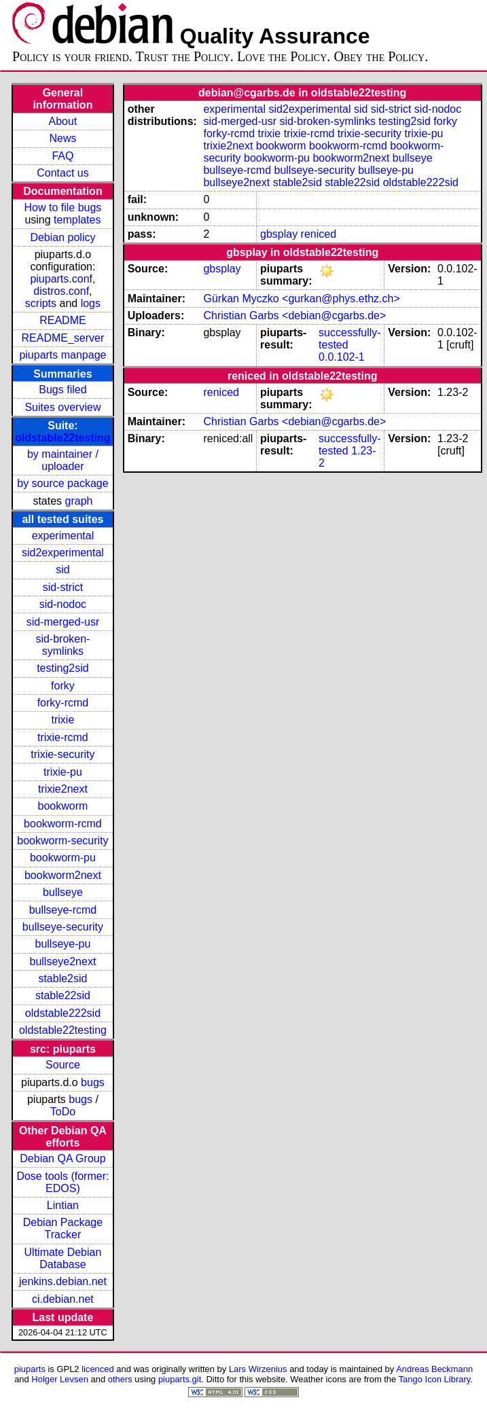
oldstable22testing (62, 438)
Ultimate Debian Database (63, 1258)
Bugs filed (62, 389)
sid (62, 569)
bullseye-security (62, 927)
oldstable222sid (63, 1013)
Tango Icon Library (435, 1379)
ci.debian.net (63, 1299)
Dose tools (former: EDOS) (62, 1182)
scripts (40, 303)
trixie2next (63, 789)
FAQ (62, 156)
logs (91, 303)
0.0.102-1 (342, 357)
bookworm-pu (63, 857)
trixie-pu (62, 772)
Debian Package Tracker (63, 1228)
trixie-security (62, 754)
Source (63, 1064)
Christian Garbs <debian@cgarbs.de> (294, 315)
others (120, 1379)
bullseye (63, 892)
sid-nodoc (62, 604)
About (63, 121)
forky (63, 685)
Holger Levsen (59, 1379)
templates (77, 220)
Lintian (63, 1205)
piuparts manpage (62, 355)
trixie (63, 719)
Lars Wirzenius (258, 1369)
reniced (318, 234)
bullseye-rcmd (63, 910)
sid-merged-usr (63, 622)
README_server (63, 338)
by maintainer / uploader (62, 460)
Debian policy (62, 237)
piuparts (30, 1369)
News (62, 138)
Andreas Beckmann (434, 1369)
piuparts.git (179, 1379)
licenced (98, 1369)
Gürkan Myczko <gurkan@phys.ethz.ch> (301, 298)
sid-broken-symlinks (62, 645)
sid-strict (63, 587)
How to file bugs (63, 207)
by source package (62, 483)
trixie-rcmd (62, 737)
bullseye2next (63, 961)
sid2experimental (63, 552)
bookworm (63, 806)
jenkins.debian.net (63, 1281)
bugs (93, 1082)
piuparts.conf (61, 279)
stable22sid (62, 995)
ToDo (62, 1111)
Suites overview (62, 407)
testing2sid (63, 668)
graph (79, 501)
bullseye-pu (63, 944)
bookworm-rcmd (63, 823)
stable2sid (62, 978)
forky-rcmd (63, 702)
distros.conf (61, 291)
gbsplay (278, 234)
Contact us (62, 173)
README (62, 320)
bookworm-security (62, 840)
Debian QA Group (62, 1158)
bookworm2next (62, 875)
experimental (63, 535)
